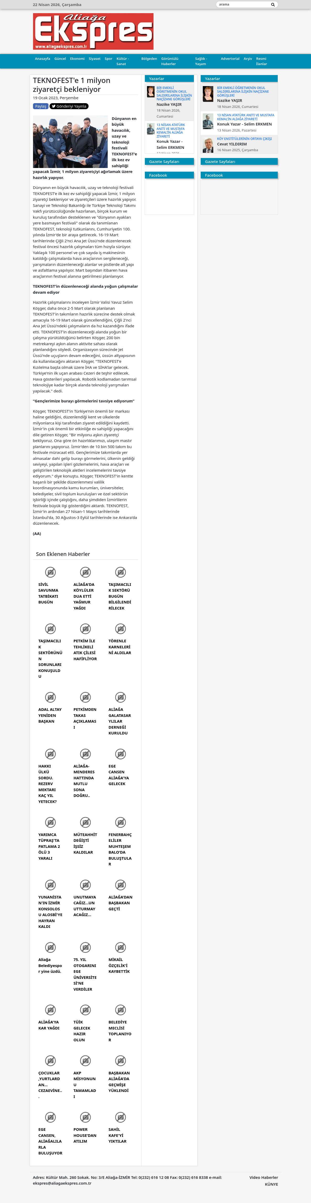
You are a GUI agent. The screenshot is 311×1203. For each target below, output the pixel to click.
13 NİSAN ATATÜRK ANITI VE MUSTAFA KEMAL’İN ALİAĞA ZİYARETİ (171, 130)
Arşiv (248, 58)
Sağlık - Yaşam (201, 61)
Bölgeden (149, 58)
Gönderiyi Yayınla (69, 106)
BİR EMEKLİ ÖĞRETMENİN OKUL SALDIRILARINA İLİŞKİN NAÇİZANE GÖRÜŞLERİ (174, 93)
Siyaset (95, 58)
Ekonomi (77, 58)
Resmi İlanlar (261, 61)
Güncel (60, 58)
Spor (108, 58)
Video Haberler (263, 1177)
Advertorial (230, 58)
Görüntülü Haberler (169, 61)
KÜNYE (271, 1184)
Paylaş (40, 106)
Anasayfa (42, 58)
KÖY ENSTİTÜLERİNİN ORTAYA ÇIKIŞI (244, 138)
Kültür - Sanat (123, 61)
